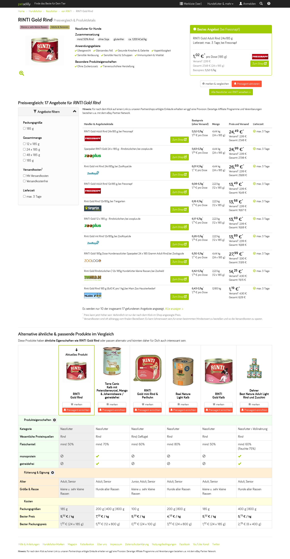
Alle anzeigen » (174, 308)
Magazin (72, 544)
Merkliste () (191, 3)
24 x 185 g (33, 149)
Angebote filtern (46, 112)
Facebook (185, 544)
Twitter (216, 544)
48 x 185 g (33, 155)
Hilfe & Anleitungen (28, 544)
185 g (30, 128)
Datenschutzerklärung (137, 544)
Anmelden (247, 3)
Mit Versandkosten (37, 175)
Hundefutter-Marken (53, 544)
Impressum (116, 544)
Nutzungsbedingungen (164, 544)
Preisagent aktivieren (247, 83)
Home (21, 11)
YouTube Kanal (201, 544)
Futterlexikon (87, 544)
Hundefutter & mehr (220, 3)
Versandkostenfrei (37, 181)
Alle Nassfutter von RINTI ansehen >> (231, 92)
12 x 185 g (33, 144)
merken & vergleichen (215, 83)
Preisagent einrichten (76, 410)
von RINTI (66, 11)
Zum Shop (259, 63)
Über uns (102, 544)
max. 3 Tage (34, 196)
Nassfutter (51, 11)
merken (76, 404)
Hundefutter (35, 11)
